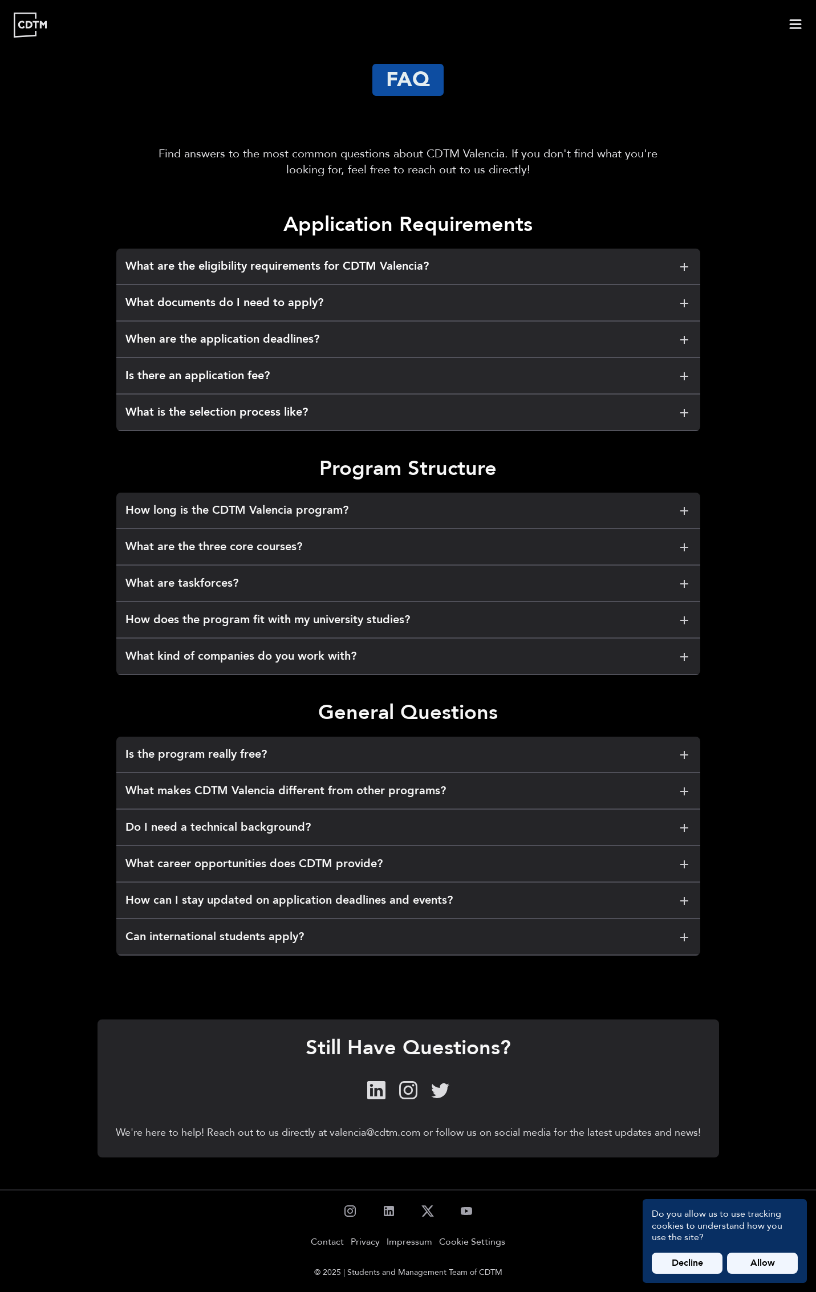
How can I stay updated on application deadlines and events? (408, 900)
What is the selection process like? (408, 412)
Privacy (365, 1242)
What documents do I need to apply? (408, 302)
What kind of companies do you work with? (408, 656)
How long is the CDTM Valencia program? (408, 510)
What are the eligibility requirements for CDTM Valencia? (408, 266)
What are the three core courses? (408, 546)
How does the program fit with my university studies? (408, 619)
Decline (687, 1263)
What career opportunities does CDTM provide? (408, 863)
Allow (762, 1263)
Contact (327, 1242)
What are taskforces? (408, 583)
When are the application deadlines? (408, 339)
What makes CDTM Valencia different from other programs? (408, 790)
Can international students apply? (408, 936)
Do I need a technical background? (408, 827)
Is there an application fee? (408, 375)
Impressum (409, 1242)
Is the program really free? (408, 754)
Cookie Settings (472, 1242)
